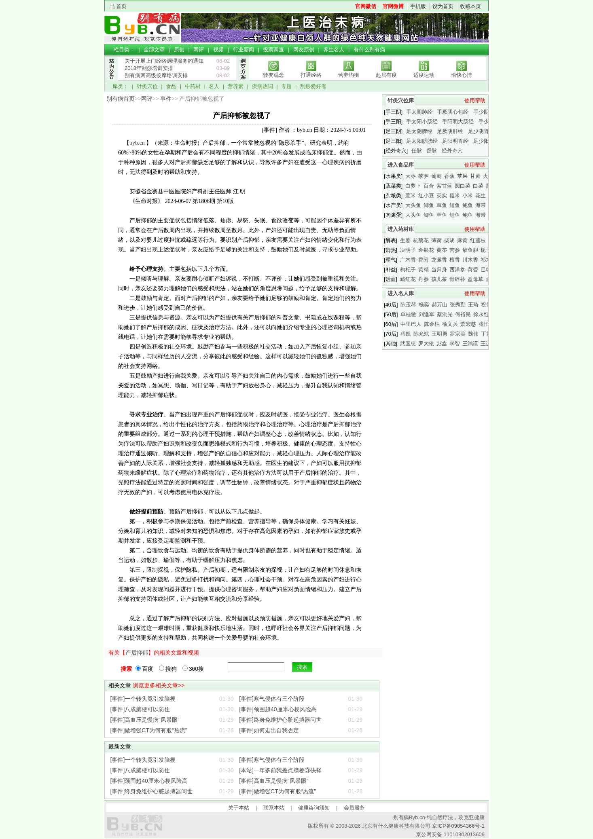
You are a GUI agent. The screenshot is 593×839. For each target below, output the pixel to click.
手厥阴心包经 (452, 112)
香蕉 (449, 176)
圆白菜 (462, 186)
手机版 (418, 6)
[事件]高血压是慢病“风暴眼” (145, 719)
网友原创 (303, 49)
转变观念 (273, 75)
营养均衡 (348, 75)
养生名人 (333, 49)
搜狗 (168, 669)
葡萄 (436, 176)
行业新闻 (243, 49)
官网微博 (393, 6)
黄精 (423, 269)
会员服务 (354, 808)
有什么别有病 (369, 49)
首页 (121, 6)
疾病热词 (262, 86)
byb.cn (137, 143)
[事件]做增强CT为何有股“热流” (148, 730)
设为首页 (442, 6)
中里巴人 (410, 324)
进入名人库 (401, 293)
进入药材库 (401, 229)
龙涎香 (439, 260)
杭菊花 (421, 240)
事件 (166, 99)
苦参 (454, 250)
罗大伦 (426, 343)
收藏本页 (470, 6)
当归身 (439, 269)
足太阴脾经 (419, 131)
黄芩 (441, 250)
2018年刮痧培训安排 (149, 68)
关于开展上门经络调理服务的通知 (164, 61)
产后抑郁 (136, 652)
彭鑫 (441, 343)
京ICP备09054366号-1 (458, 826)
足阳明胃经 (455, 141)
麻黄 (462, 240)
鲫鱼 (429, 205)
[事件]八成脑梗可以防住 (140, 709)
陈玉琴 (408, 305)
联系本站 (273, 808)
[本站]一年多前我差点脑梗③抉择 (280, 770)
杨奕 (424, 305)
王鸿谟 (470, 343)
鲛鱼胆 (470, 250)
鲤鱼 (454, 205)
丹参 (423, 279)
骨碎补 (457, 279)
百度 (144, 669)
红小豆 (426, 195)
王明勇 (439, 334)
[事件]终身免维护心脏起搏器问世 (280, 719)
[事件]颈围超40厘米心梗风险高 (277, 709)
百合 (429, 186)
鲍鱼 (467, 205)
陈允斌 (421, 334)
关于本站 (238, 808)
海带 (480, 205)
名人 (214, 86)
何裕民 (463, 314)
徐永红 (481, 314)
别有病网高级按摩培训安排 (156, 75)
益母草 (475, 279)
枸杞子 (408, 269)
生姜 (405, 240)
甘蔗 (475, 176)
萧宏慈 (468, 324)
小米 (467, 195)
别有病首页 (120, 99)
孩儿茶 (439, 279)
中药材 (193, 86)
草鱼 (441, 205)
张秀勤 (458, 305)
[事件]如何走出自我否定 (269, 730)
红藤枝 (478, 240)
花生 (480, 195)
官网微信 (365, 6)
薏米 (410, 195)
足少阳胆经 (486, 141)
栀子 (486, 250)
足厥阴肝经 (450, 131)
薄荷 (436, 240)
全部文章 (154, 49)
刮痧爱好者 (313, 86)
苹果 (462, 176)
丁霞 (486, 334)
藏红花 (408, 279)
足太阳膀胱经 (422, 141)
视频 (218, 49)
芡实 (441, 195)
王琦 (473, 305)
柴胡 (449, 240)
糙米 (454, 195)
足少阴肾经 (481, 131)
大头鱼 (413, 205)
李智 (454, 343)
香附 (423, 260)
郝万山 (439, 305)
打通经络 (311, 75)
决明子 (408, 250)
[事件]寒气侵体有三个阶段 (272, 698)
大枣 (410, 176)
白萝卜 (413, 186)
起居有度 (386, 75)
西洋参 (457, 269)
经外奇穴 (452, 151)
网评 (198, 49)
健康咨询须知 (314, 808)
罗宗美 (458, 334)
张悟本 (486, 324)
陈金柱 (432, 324)
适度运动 (423, 75)
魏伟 (473, 334)
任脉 (416, 151)
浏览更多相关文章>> (158, 685)
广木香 (408, 260)
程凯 (405, 334)
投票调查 (273, 49)
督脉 (431, 151)
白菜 (478, 186)
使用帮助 (474, 100)
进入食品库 (401, 165)
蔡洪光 (445, 314)
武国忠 (408, 343)
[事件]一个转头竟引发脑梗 (143, 698)
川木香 (470, 260)
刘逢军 (426, 314)
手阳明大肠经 (458, 121)
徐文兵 (450, 324)
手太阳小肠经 (422, 121)
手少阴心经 (486, 112)
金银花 (426, 250)
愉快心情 (461, 75)
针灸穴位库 (401, 100)
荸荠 (423, 176)
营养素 (236, 86)
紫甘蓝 (444, 186)
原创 (179, 49)
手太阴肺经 (419, 112)
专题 (286, 86)
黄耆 (473, 269)
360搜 (193, 669)
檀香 (454, 260)
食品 (171, 86)
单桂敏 (408, 314)
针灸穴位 (147, 86)
